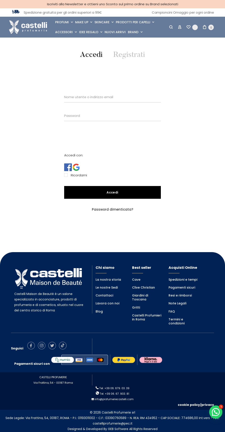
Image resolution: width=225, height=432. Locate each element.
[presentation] (97, 137)
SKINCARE (101, 22)
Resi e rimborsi (180, 295)
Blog (99, 311)
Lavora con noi (107, 303)
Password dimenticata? (112, 209)
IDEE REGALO (88, 32)
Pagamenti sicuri (182, 287)
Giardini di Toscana (140, 297)
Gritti (136, 307)
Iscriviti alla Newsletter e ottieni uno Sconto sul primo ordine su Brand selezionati (112, 4)
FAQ (172, 311)
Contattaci (104, 295)
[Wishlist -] (192, 27)
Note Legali (177, 303)
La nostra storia (108, 279)
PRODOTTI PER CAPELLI (133, 22)
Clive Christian (143, 287)
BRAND (133, 32)
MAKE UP (81, 22)
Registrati (129, 55)
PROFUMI (62, 22)
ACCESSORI (64, 32)
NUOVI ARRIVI (115, 32)
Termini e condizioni (177, 321)
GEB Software (118, 429)
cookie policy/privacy (196, 405)
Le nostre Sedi (107, 287)
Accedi (91, 55)
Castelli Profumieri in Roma (146, 317)
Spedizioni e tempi (183, 279)
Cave (136, 279)
